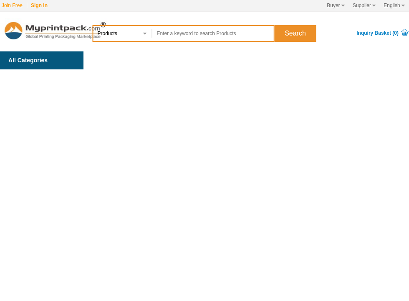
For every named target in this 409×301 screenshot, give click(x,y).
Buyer (336, 5)
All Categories (28, 60)
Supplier (364, 5)
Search (295, 33)
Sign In (39, 5)
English (394, 5)
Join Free (12, 5)
